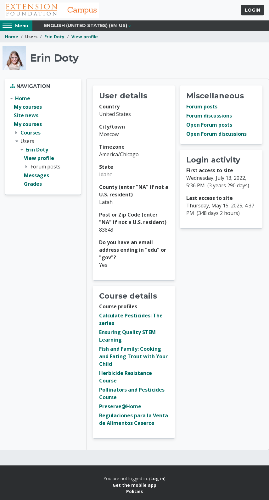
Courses (30, 132)
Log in (157, 479)
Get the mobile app (134, 485)
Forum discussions (209, 116)
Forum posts (201, 106)
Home (11, 37)
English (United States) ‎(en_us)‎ (85, 26)
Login (252, 10)
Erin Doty (54, 37)
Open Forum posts (209, 125)
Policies (134, 492)
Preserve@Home (120, 406)
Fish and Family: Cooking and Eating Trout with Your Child (133, 357)
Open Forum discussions (216, 134)
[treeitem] (43, 141)
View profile (84, 37)
